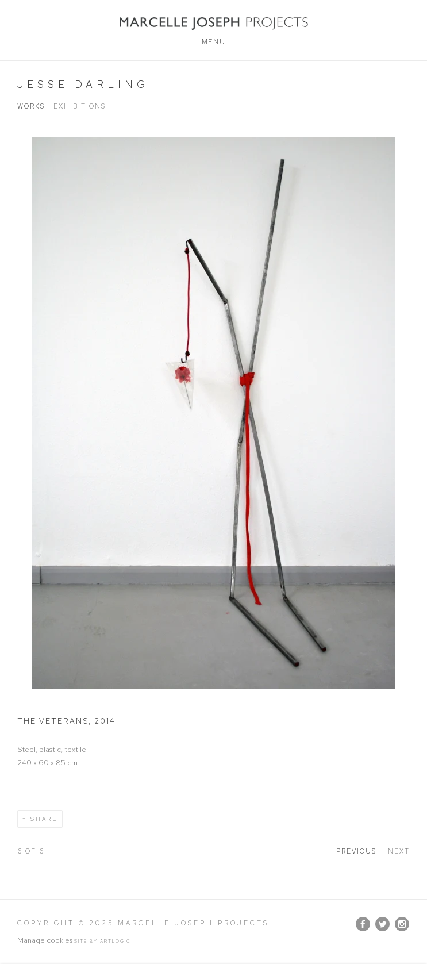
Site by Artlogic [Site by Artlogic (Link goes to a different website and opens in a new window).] (102, 941)
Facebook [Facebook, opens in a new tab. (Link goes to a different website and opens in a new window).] (363, 924)
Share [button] (43, 819)
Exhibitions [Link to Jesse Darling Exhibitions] (79, 106)
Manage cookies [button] (44, 940)
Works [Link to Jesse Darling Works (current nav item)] (31, 106)
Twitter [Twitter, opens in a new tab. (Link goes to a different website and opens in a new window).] (382, 924)
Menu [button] (213, 42)
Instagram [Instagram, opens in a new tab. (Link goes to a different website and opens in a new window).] (402, 924)
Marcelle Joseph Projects (213, 23)
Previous (356, 851)
